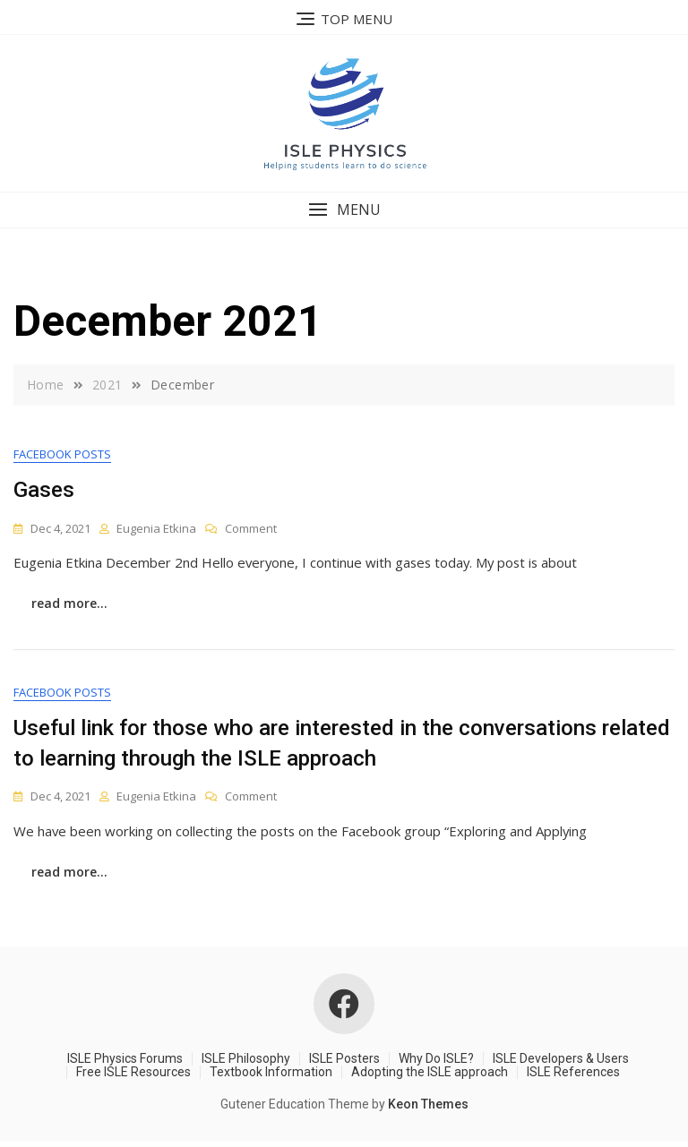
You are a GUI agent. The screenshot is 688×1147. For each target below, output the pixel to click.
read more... (69, 604)
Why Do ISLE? (436, 1063)
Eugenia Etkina (156, 528)
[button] (344, 209)
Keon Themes (428, 1109)
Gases (43, 490)
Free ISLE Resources (133, 1077)
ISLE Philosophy (246, 1063)
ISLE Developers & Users (561, 1063)
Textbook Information (271, 1077)
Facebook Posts (62, 455)
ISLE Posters (344, 1063)
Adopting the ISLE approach (429, 1077)
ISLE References (573, 1077)
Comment (251, 528)
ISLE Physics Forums (125, 1063)
